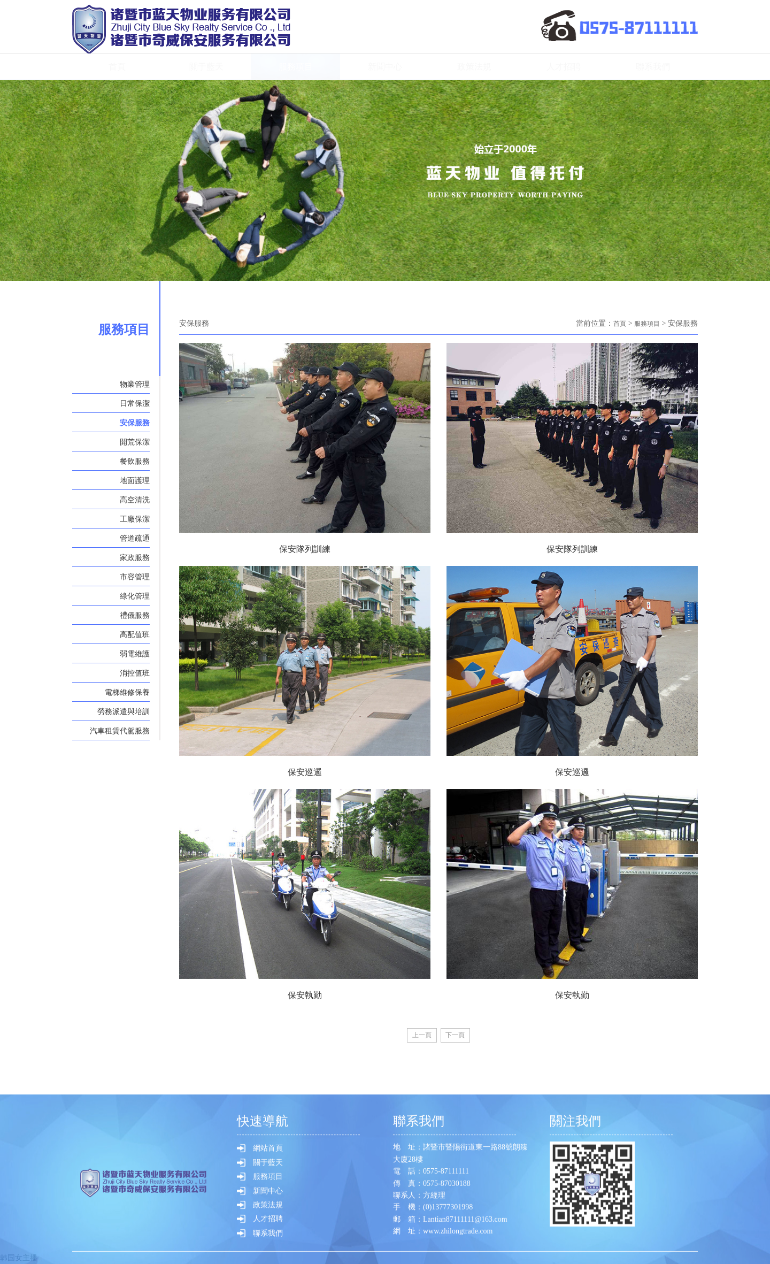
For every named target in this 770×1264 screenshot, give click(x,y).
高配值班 (135, 635)
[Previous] (419, 1036)
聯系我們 (653, 66)
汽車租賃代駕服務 (120, 731)
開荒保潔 (135, 442)
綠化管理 (135, 596)
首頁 (117, 66)
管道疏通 (135, 538)
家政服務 (135, 558)
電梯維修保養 (127, 692)
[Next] (459, 1036)
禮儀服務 (135, 615)
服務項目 (296, 66)
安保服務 (135, 423)
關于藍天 (206, 66)
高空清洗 (135, 500)
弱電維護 (135, 654)
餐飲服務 (135, 461)
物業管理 (135, 384)
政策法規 (474, 66)
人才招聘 (563, 66)
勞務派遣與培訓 (123, 712)
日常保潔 (135, 404)
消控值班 (135, 673)
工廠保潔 (135, 519)
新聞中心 (385, 66)
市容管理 (135, 577)
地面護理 (135, 481)
